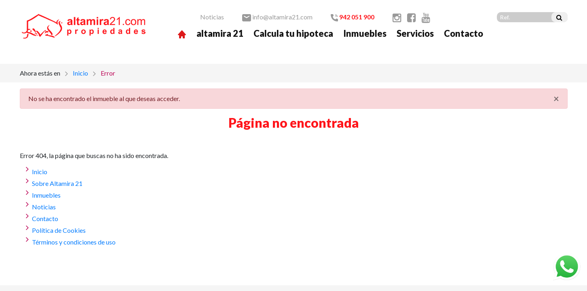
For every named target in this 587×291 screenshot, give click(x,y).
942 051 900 (352, 17)
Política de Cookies (59, 230)
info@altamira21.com (277, 17)
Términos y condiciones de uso (74, 242)
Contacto (463, 33)
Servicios (415, 33)
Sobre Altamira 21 (57, 183)
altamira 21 (219, 33)
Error (108, 73)
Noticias (212, 17)
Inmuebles (364, 33)
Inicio (80, 73)
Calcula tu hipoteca (293, 33)
